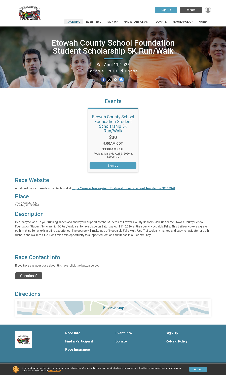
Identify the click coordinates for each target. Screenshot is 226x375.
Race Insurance (77, 352)
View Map (113, 310)
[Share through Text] (121, 79)
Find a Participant (137, 21)
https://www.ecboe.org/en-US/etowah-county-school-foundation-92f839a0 (123, 190)
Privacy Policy (54, 370)
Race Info (73, 21)
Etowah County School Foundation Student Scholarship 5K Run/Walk (113, 47)
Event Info (93, 21)
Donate (190, 10)
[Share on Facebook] (103, 79)
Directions (130, 71)
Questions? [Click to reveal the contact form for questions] (28, 278)
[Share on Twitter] (109, 79)
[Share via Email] (115, 79)
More (202, 21)
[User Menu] (208, 10)
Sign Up (166, 10)
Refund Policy (182, 21)
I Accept (198, 369)
